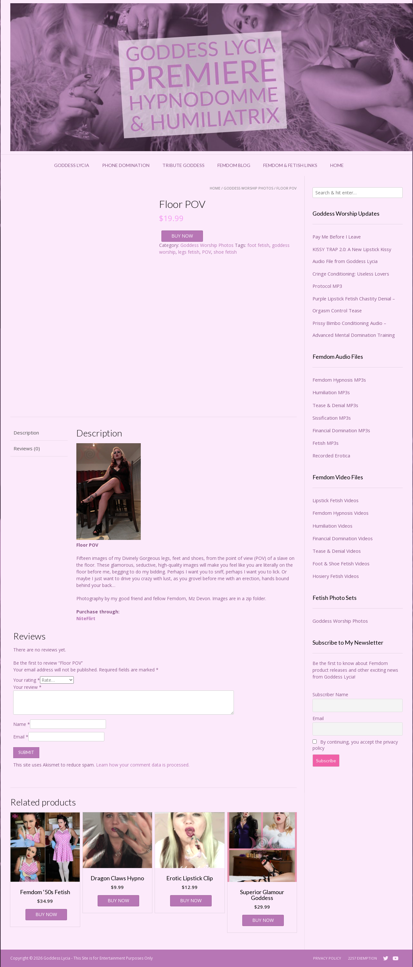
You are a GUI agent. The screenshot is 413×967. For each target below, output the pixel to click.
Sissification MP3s (331, 418)
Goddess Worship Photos (248, 188)
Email (20, 737)
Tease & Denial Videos (336, 551)
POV (206, 252)
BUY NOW (182, 236)
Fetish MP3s (325, 443)
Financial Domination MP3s (341, 430)
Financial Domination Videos (342, 538)
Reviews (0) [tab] (27, 448)
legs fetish (188, 252)
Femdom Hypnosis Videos (340, 513)
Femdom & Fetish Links (290, 165)
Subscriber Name (330, 694)
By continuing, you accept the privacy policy (355, 745)
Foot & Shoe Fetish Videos (341, 563)
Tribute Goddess (183, 165)
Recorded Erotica (331, 455)
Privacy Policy (327, 958)
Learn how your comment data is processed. (142, 765)
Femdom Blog (233, 165)
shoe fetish (225, 252)
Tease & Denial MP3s (335, 405)
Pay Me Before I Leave (336, 236)
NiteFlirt (85, 618)
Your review (27, 687)
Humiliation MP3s (331, 392)
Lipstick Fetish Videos (335, 500)
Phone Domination (125, 165)
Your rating (26, 680)
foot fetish (258, 245)
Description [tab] (26, 432)
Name (21, 724)
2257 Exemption (362, 958)
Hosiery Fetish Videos (335, 576)
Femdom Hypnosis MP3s (339, 379)
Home (337, 165)
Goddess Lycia (71, 165)
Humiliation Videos (332, 526)
